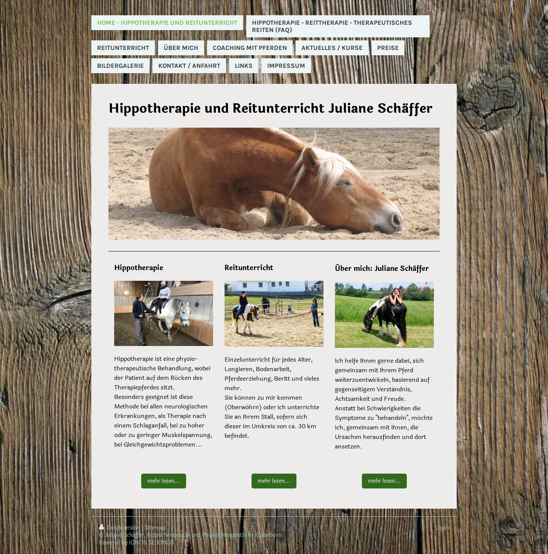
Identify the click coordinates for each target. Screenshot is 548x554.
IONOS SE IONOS (151, 543)
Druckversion (120, 528)
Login (442, 528)
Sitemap (155, 528)
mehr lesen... (163, 481)
